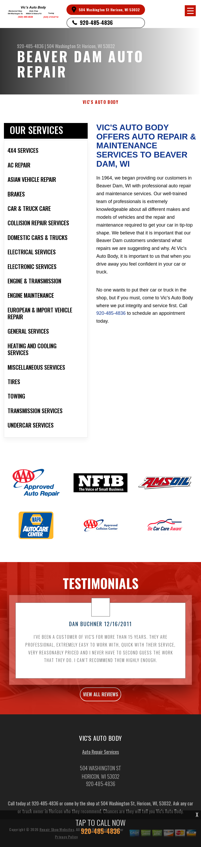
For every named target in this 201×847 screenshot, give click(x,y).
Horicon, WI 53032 (98, 46)
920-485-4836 (96, 22)
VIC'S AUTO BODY (101, 102)
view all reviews (100, 696)
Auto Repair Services (100, 754)
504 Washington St (64, 46)
